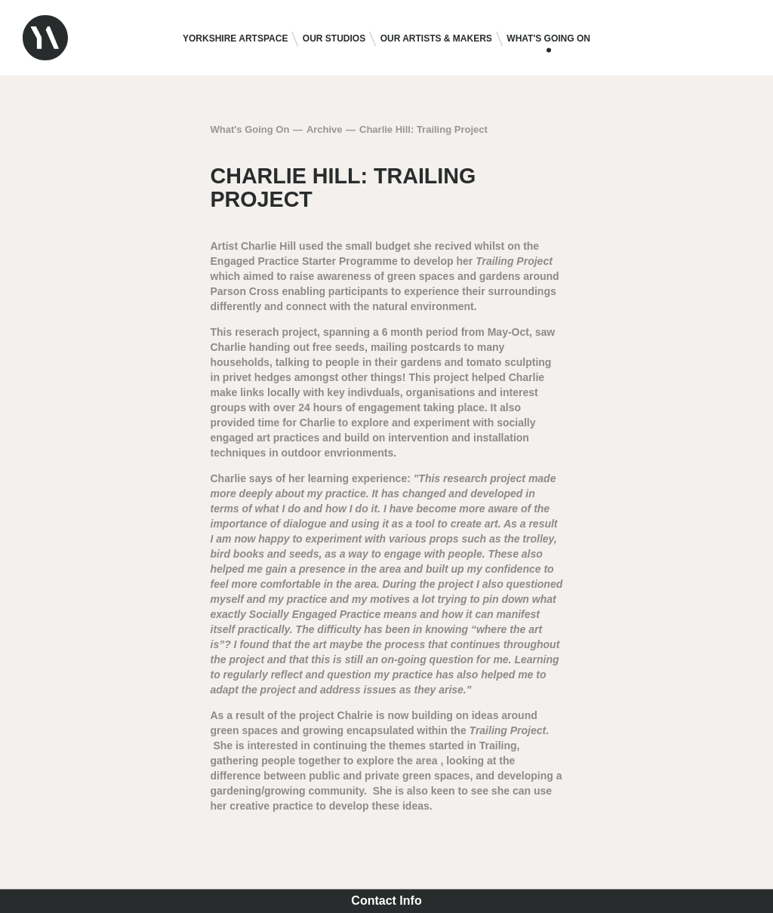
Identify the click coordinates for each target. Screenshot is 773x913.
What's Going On (548, 38)
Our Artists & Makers (436, 38)
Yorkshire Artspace (235, 38)
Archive (324, 129)
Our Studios (334, 38)
